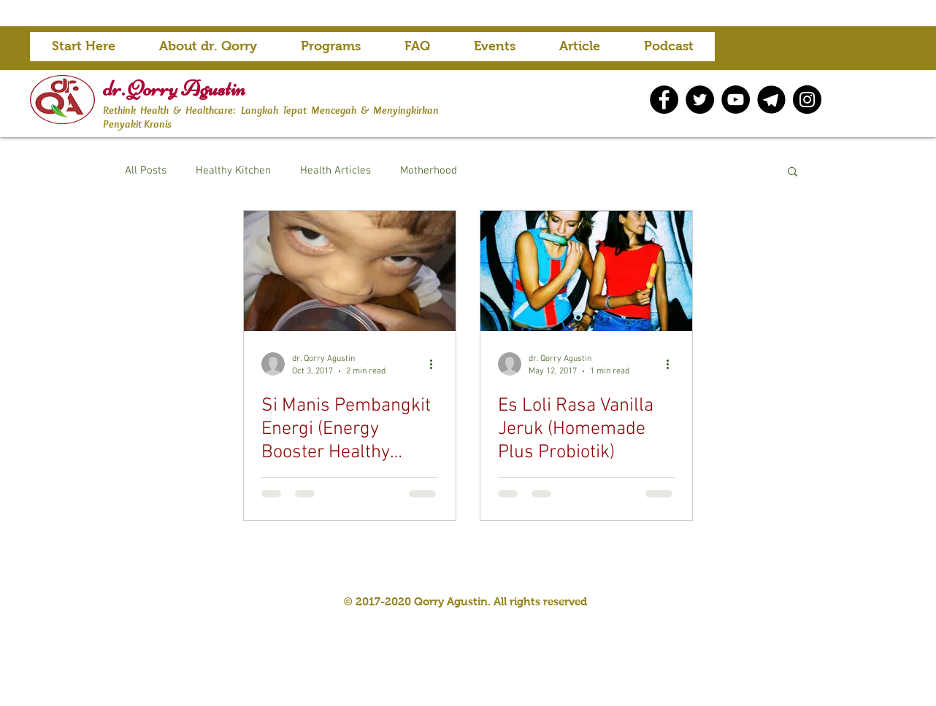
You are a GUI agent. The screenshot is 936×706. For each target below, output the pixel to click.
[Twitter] (700, 99)
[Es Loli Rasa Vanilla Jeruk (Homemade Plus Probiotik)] (586, 271)
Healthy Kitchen (233, 170)
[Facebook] (664, 99)
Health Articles (335, 170)
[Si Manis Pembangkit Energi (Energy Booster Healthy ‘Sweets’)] (350, 271)
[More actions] (436, 364)
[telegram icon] (771, 99)
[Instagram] (807, 99)
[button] (331, 51)
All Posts (145, 170)
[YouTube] (735, 99)
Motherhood (428, 170)
